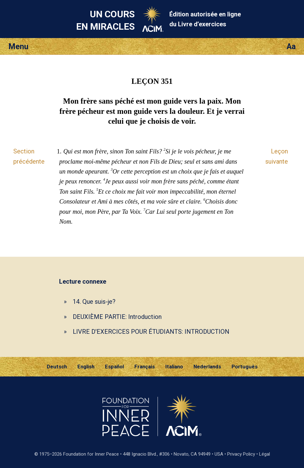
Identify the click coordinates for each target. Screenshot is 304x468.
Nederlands (207, 366)
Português (245, 366)
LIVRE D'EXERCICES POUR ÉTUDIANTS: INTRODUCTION (151, 331)
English (85, 366)
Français (144, 366)
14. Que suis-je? (94, 301)
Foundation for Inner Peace (91, 454)
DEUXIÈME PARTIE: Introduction (117, 316)
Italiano (174, 366)
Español (114, 366)
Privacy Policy (241, 454)
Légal (264, 454)
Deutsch (57, 366)
